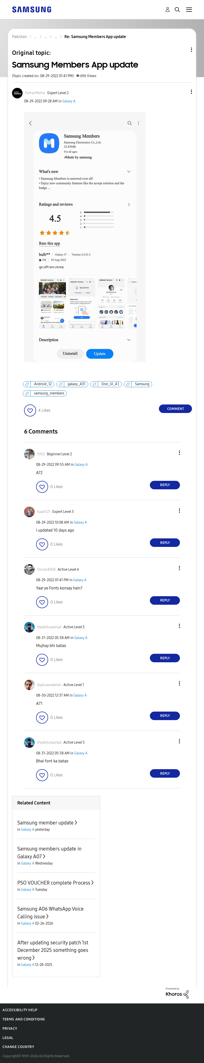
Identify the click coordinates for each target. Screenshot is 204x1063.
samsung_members (49, 393)
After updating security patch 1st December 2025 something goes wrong (52, 950)
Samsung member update (45, 823)
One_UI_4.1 (110, 384)
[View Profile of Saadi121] (43, 512)
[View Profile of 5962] (41, 454)
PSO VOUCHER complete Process (53, 883)
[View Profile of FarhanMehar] (35, 93)
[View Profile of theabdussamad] (49, 627)
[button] (183, 92)
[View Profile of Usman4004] (46, 569)
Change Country (18, 1047)
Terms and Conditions (24, 1019)
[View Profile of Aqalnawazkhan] (49, 685)
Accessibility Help (20, 1010)
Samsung (142, 384)
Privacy (10, 1028)
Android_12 (43, 384)
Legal (8, 1038)
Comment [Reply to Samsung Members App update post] (175, 409)
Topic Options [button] (183, 50)
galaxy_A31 (76, 384)
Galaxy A (68, 101)
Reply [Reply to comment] (165, 485)
